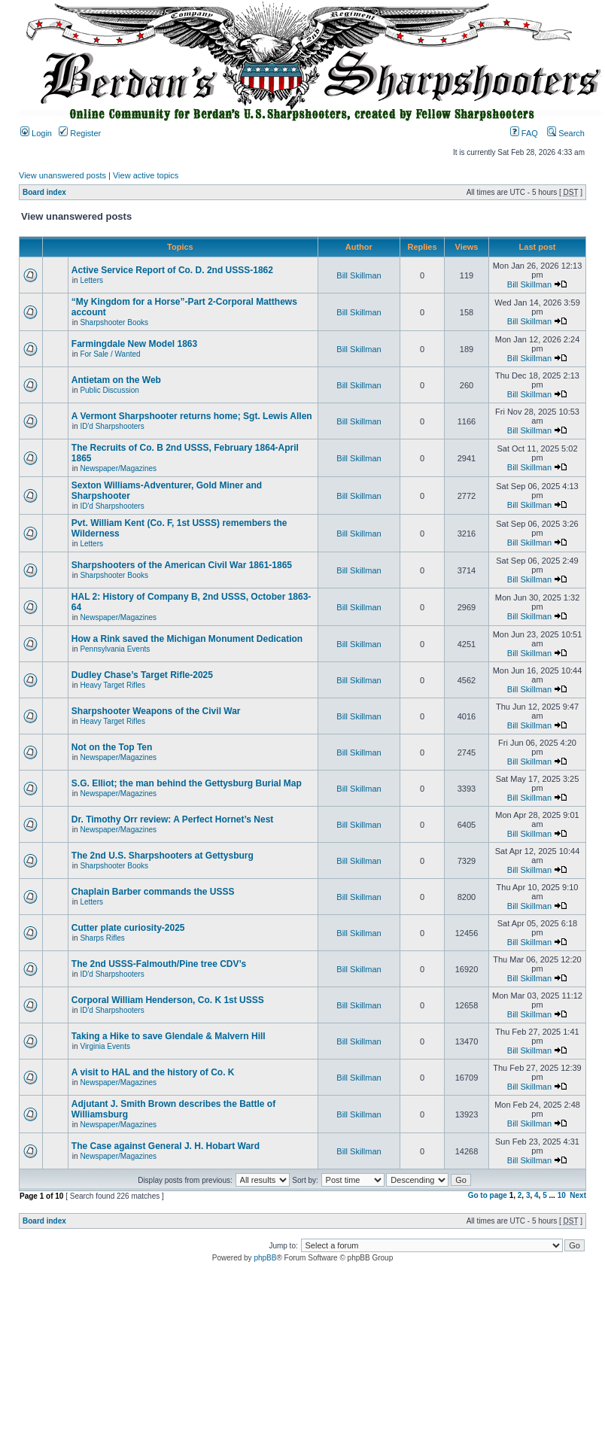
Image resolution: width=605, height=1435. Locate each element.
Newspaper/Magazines (118, 468)
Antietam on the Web (116, 380)
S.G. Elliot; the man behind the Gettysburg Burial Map (186, 783)
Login (36, 133)
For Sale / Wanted (110, 354)
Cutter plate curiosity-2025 (128, 928)
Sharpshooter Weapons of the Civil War (156, 711)
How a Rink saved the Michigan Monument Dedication (186, 639)
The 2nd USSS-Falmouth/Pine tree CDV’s (158, 964)
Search (566, 133)
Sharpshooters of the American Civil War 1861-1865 (181, 565)
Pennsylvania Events (115, 649)
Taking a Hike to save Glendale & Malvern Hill (168, 1036)
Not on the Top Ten (112, 747)
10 (562, 1195)
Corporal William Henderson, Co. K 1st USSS (167, 1000)
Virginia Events (105, 1046)
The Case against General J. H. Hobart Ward (165, 1146)
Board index (44, 192)
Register (80, 133)
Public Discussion (109, 390)
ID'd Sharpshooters (112, 426)
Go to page (487, 1195)
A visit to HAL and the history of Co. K (153, 1072)
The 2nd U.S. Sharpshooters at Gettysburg (162, 855)
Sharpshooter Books (114, 322)
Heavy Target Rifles (112, 685)
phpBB (265, 1258)
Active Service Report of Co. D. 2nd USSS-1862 (172, 270)
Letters (91, 280)
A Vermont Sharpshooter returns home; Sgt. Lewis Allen (191, 416)
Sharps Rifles (102, 938)
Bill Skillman (358, 275)
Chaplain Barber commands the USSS (153, 891)
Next (578, 1195)
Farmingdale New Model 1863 (134, 344)
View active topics (145, 175)
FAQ (524, 133)
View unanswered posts (62, 175)
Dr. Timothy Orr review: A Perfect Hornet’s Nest (172, 819)
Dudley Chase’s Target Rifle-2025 (142, 675)
